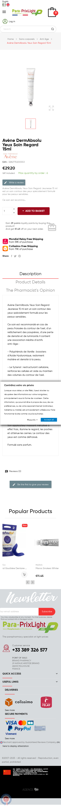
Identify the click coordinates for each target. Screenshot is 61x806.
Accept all (49, 420)
